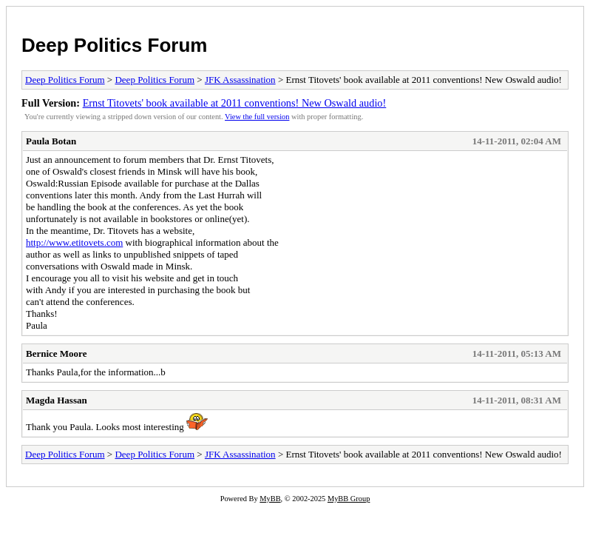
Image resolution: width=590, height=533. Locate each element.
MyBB (270, 499)
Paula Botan (51, 141)
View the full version (257, 117)
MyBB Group (349, 499)
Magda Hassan (56, 400)
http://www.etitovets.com (74, 242)
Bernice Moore (56, 353)
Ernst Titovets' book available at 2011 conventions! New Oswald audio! (235, 103)
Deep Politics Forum (114, 45)
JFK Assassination (240, 79)
